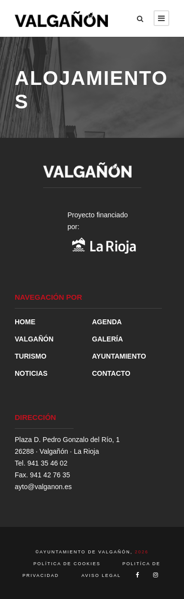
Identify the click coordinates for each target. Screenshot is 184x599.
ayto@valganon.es (43, 487)
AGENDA (107, 322)
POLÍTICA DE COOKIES (68, 563)
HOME (25, 322)
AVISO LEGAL (101, 575)
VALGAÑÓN (34, 339)
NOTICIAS (31, 373)
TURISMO (31, 356)
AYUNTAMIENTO (119, 356)
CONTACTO (111, 373)
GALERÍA (107, 339)
